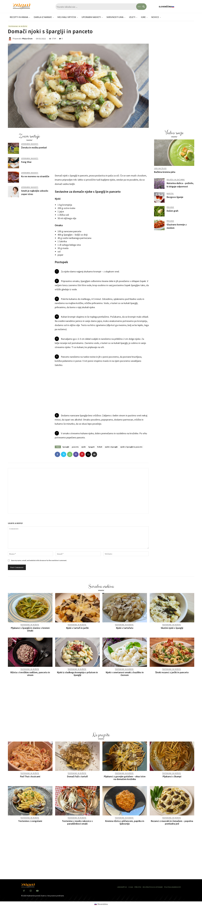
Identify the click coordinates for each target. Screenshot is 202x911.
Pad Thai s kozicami (30, 776)
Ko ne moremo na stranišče (35, 176)
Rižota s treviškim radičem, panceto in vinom (30, 674)
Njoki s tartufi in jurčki (77, 627)
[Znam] (21, 6)
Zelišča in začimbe (176, 179)
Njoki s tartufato (124, 627)
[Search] (141, 6)
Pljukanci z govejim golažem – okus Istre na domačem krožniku (125, 778)
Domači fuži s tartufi (77, 776)
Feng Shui (26, 161)
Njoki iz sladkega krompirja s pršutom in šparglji (77, 674)
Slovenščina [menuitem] (102, 904)
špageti (91, 447)
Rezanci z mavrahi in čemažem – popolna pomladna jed (172, 822)
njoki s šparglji (111, 447)
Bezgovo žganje (175, 197)
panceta (75, 447)
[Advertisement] (29, 219)
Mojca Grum (27, 38)
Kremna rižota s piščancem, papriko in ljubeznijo (124, 822)
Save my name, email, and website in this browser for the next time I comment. (39, 560)
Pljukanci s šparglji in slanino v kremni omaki (30, 629)
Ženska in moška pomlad (34, 147)
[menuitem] (166, 6)
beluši (99, 447)
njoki (83, 447)
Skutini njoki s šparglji (172, 627)
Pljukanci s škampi (172, 776)
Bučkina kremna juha (164, 171)
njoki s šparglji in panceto (131, 447)
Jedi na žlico (160, 168)
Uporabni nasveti (29, 144)
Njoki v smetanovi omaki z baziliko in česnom (125, 674)
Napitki (170, 193)
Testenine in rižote (18, 26)
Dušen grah (172, 210)
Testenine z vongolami (30, 821)
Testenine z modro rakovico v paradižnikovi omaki (77, 822)
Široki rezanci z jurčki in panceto (172, 672)
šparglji (66, 447)
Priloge (170, 207)
